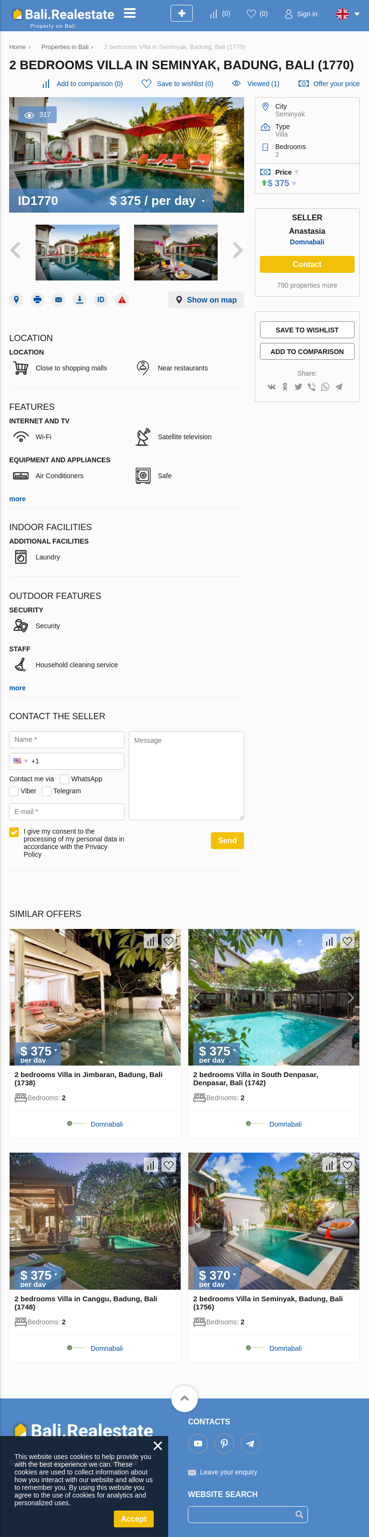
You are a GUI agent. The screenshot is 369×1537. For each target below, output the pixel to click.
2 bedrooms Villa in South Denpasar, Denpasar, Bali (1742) (255, 1078)
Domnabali (307, 242)
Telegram (67, 791)
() (226, 13)
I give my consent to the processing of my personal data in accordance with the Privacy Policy (74, 842)
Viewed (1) (263, 84)
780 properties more (307, 285)
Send (227, 841)
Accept (134, 1519)
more (17, 499)
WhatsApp (86, 779)
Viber (28, 791)
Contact (307, 264)
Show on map (212, 300)
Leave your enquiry (228, 1472)
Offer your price (337, 84)
